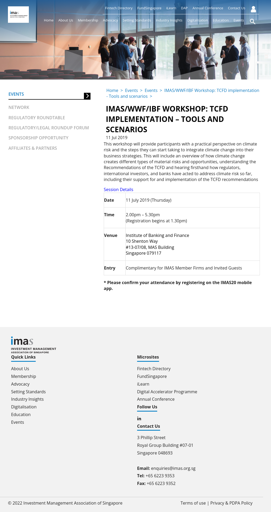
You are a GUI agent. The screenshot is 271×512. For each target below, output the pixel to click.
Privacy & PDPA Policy (231, 503)
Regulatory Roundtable (36, 118)
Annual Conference (207, 8)
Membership (88, 20)
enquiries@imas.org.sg (173, 468)
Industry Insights (169, 20)
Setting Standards (137, 20)
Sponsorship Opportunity (38, 138)
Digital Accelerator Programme (167, 392)
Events (238, 20)
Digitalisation (197, 20)
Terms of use (193, 503)
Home (49, 20)
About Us (65, 20)
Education (221, 20)
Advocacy (110, 20)
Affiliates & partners (32, 148)
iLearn (171, 8)
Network (18, 107)
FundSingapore (149, 8)
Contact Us (236, 8)
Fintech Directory (118, 8)
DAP (184, 8)
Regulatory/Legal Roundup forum (48, 128)
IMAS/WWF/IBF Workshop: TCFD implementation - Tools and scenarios (166, 93)
